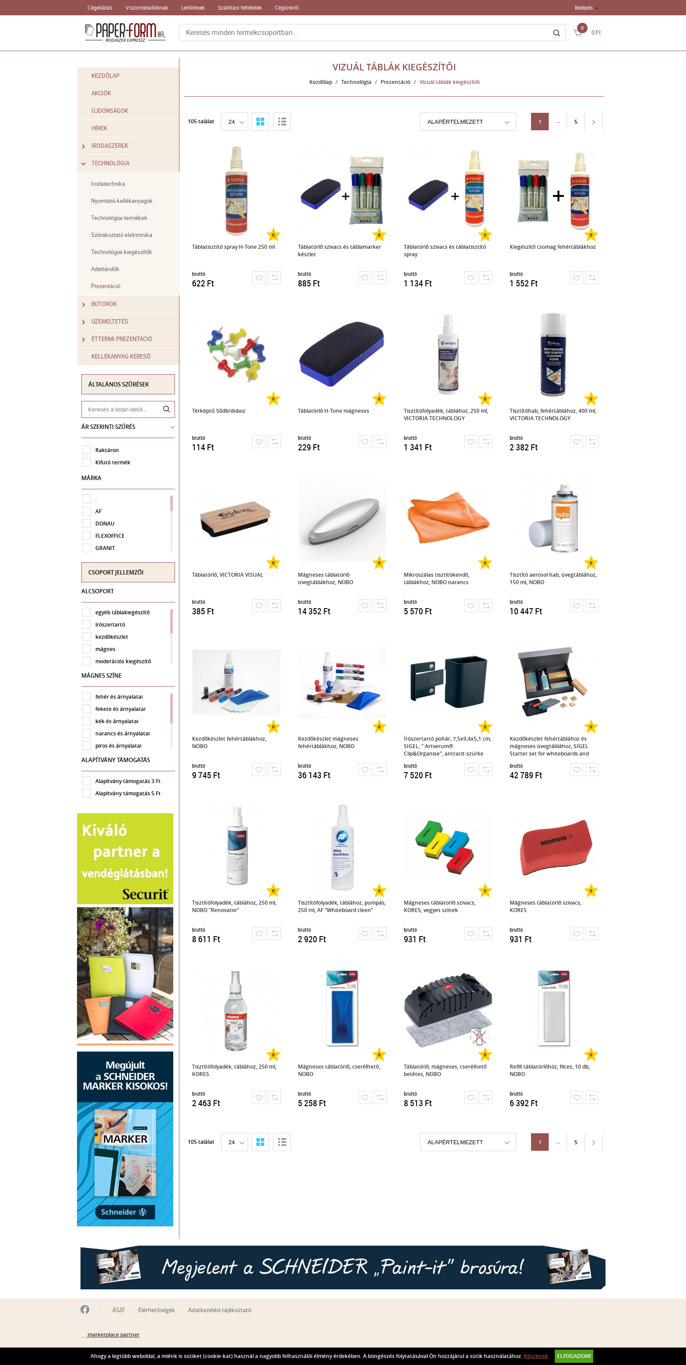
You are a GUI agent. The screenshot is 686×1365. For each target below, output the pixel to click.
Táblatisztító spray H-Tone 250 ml (234, 247)
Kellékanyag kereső (124, 356)
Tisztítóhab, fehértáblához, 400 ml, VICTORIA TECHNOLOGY (554, 414)
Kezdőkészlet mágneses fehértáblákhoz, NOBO (329, 742)
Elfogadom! (574, 1356)
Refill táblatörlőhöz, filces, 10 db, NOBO (551, 1070)
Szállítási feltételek (240, 7)
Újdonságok (113, 111)
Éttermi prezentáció (121, 339)
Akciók (105, 93)
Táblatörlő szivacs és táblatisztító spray (446, 250)
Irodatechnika (111, 184)
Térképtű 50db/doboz (219, 410)
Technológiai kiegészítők (125, 252)
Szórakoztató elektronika (125, 235)
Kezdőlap (109, 76)
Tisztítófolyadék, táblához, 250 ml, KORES (235, 1070)
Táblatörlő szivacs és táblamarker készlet (340, 250)
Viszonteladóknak (147, 7)
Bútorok (103, 304)
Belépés (584, 7)
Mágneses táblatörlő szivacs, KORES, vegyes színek (440, 906)
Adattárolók (108, 269)
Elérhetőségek (156, 1306)
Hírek (103, 128)
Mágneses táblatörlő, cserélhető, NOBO (340, 1070)
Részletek (536, 1356)
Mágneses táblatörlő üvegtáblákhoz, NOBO (326, 578)
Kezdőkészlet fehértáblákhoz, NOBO (230, 742)
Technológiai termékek (122, 218)
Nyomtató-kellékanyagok (125, 201)
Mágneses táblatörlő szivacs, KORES (546, 906)
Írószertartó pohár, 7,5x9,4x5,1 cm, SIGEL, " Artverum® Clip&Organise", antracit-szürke (448, 745)
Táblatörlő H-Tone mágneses (334, 410)
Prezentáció (109, 286)
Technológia (109, 163)
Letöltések (193, 7)
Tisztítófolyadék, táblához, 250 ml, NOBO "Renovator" (235, 906)
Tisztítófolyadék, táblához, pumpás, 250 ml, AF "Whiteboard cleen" (343, 906)
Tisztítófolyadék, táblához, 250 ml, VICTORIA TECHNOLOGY (447, 414)
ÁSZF (118, 1306)
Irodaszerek (109, 145)
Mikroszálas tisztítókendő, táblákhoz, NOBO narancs (437, 578)
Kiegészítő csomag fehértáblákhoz (554, 247)
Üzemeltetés (109, 321)
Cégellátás (100, 7)
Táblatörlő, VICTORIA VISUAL (228, 574)
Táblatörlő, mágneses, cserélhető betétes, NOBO (446, 1070)
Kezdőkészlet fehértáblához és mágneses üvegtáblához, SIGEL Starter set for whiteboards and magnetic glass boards (550, 745)
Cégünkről (287, 7)
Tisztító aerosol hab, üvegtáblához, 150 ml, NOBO (554, 578)
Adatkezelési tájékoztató (220, 1306)
